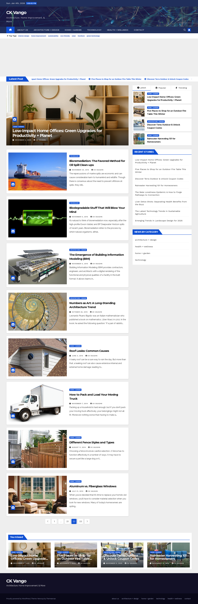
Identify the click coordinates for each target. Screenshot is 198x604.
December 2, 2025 (23, 140)
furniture (81, 36)
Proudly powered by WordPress (18, 599)
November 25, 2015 (81, 170)
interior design (23, 36)
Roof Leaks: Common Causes (89, 351)
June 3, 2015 (78, 356)
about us (22, 30)
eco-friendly (65, 36)
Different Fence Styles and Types (91, 442)
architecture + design (46, 30)
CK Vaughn (40, 140)
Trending (181, 88)
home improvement (38, 36)
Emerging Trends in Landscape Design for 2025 (158, 220)
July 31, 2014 (78, 491)
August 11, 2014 (79, 447)
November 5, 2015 (80, 217)
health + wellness (117, 30)
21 (67, 521)
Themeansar (51, 599)
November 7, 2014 (80, 403)
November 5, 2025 (114, 563)
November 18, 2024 (161, 563)
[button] (185, 30)
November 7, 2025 (68, 563)
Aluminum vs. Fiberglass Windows (92, 486)
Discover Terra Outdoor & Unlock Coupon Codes (159, 179)
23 (80, 521)
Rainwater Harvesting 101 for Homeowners (156, 185)
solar (74, 36)
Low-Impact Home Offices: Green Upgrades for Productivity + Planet (57, 133)
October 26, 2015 (80, 312)
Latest (141, 88)
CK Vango (16, 12)
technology (94, 30)
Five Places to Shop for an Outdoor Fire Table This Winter (74, 559)
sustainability (53, 36)
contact (139, 30)
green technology (93, 36)
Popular (161, 88)
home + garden (73, 30)
